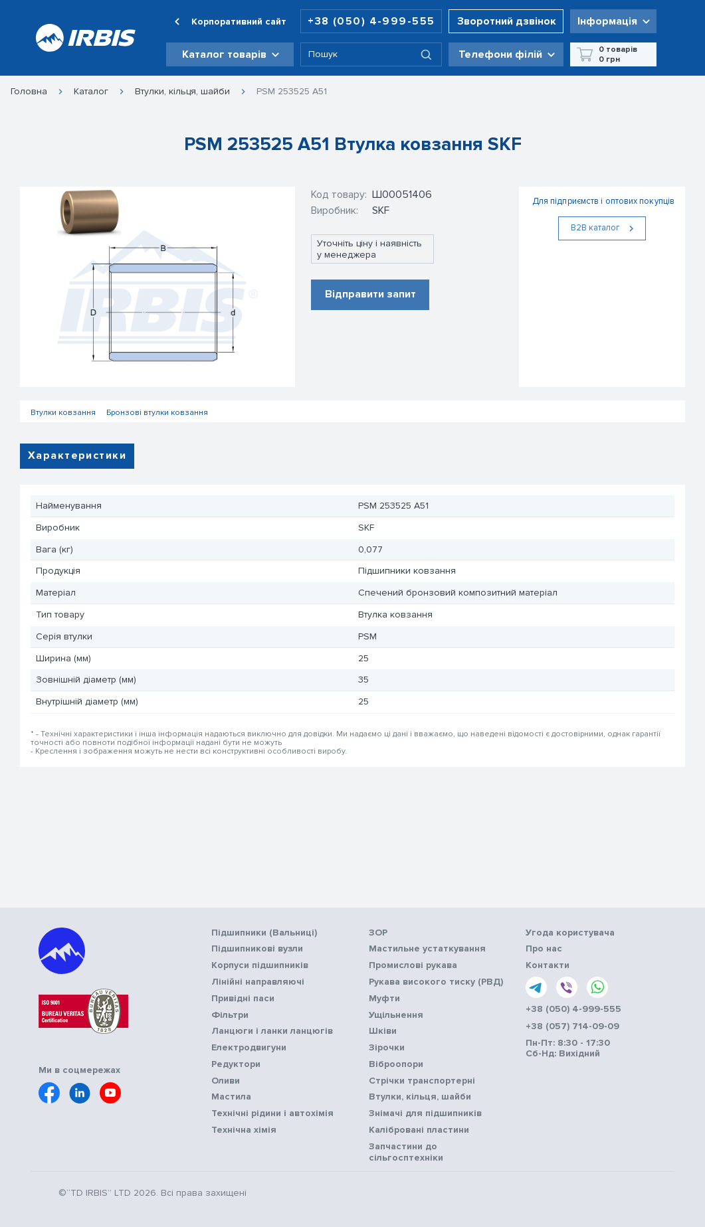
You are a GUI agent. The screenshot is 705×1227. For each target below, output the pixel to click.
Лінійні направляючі (257, 982)
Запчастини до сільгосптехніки (406, 1152)
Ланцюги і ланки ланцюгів (272, 1031)
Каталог (91, 91)
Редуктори (235, 1064)
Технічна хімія (243, 1130)
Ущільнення (396, 1015)
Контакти (547, 965)
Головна (29, 91)
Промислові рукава (413, 965)
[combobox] (371, 54)
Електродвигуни (248, 1047)
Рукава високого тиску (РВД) (436, 982)
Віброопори (396, 1064)
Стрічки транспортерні (422, 1081)
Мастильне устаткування (427, 948)
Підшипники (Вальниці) (264, 933)
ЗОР (378, 933)
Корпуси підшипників (259, 965)
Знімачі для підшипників (425, 1113)
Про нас (544, 948)
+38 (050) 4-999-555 (371, 21)
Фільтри (230, 1015)
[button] (230, 54)
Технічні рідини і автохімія (272, 1113)
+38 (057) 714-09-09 (572, 1026)
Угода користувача (570, 933)
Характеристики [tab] (77, 455)
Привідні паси (242, 998)
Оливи (225, 1081)
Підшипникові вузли (257, 948)
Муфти (384, 998)
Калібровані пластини (419, 1130)
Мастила (231, 1097)
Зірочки (387, 1047)
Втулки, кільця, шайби (182, 91)
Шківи (383, 1031)
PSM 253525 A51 (291, 91)
